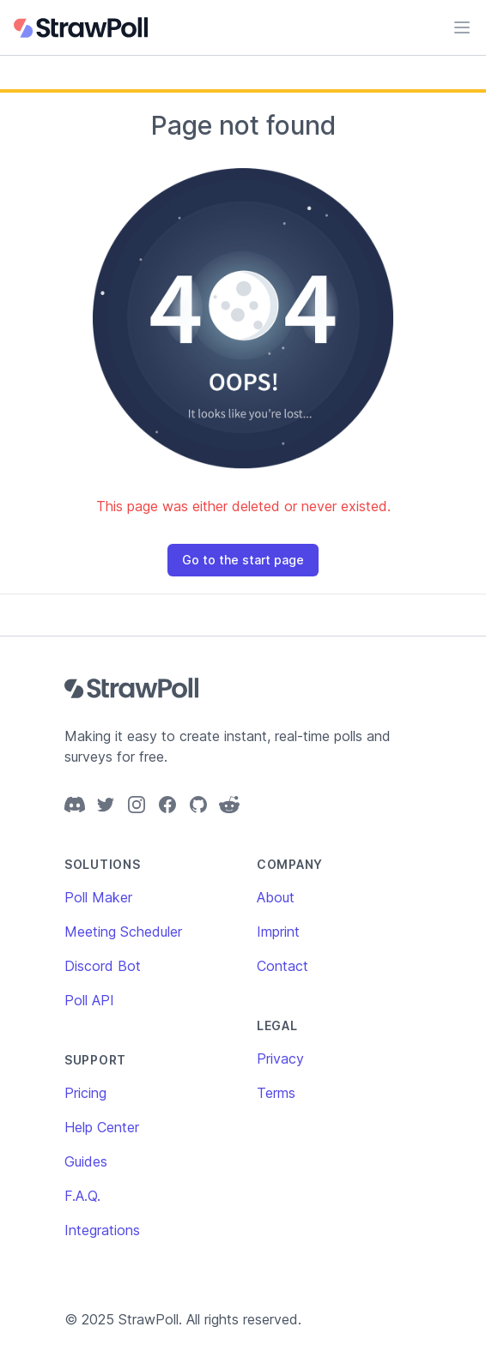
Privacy (280, 1058)
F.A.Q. (82, 1195)
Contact (282, 965)
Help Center (101, 1127)
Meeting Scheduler (123, 931)
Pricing (85, 1092)
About (276, 897)
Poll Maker (98, 897)
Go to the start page (243, 559)
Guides (85, 1161)
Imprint (278, 931)
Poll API (89, 1000)
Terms (276, 1092)
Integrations (102, 1230)
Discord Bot (102, 965)
